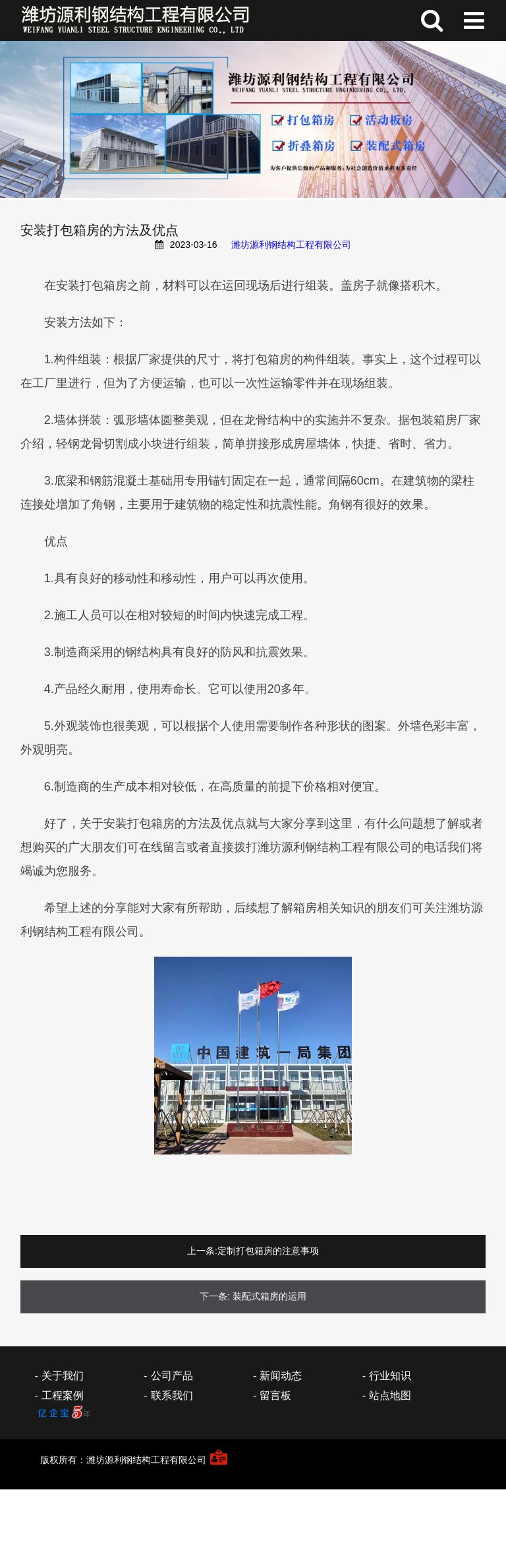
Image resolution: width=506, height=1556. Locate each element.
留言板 (275, 1395)
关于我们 (63, 1375)
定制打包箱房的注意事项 (268, 1250)
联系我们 (172, 1395)
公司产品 (172, 1375)
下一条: (215, 1296)
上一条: (202, 1250)
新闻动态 (281, 1375)
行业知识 (390, 1375)
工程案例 (63, 1395)
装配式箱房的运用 (269, 1296)
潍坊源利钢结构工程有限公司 (291, 244)
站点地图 (390, 1395)
